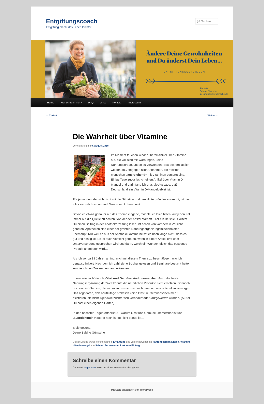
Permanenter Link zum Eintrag (122, 345)
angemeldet (90, 367)
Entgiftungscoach (71, 21)
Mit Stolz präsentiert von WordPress (132, 389)
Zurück (51, 115)
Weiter (212, 115)
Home (50, 102)
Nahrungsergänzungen (165, 341)
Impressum (134, 102)
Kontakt (117, 102)
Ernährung (119, 341)
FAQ (90, 102)
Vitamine (185, 341)
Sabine (99, 345)
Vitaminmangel (81, 345)
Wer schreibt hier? (71, 102)
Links (103, 102)
